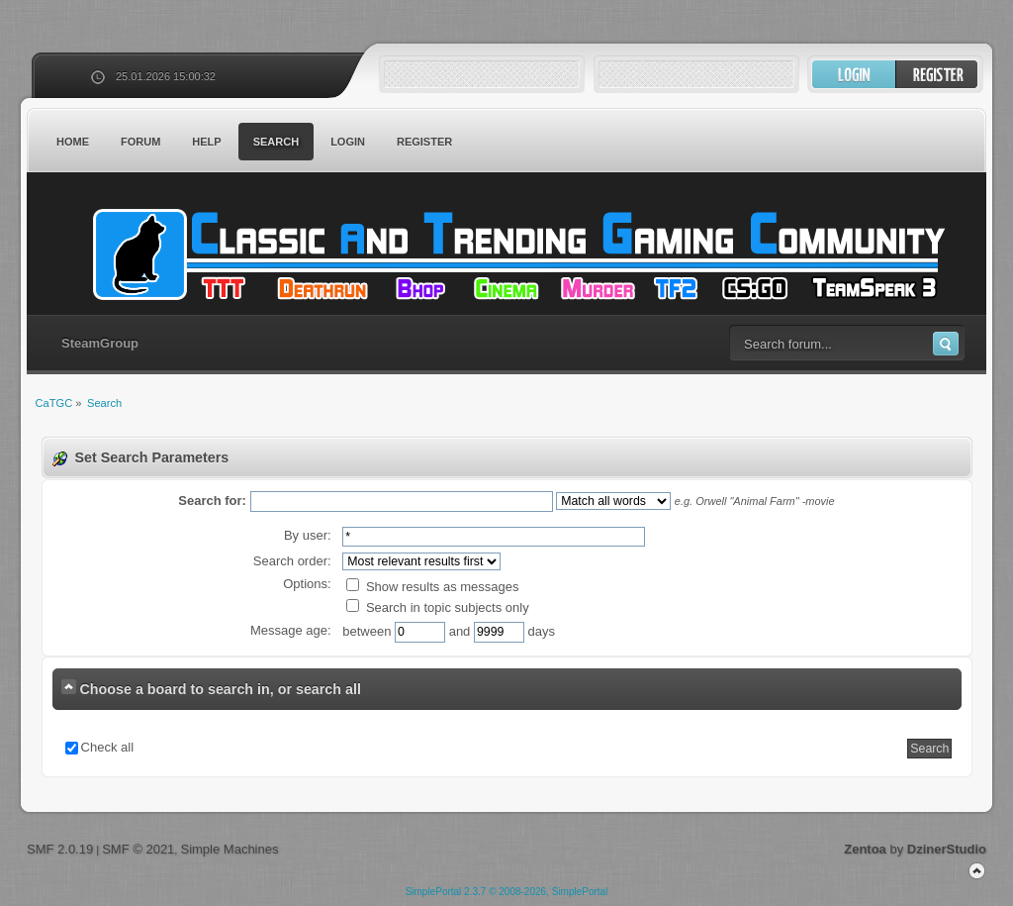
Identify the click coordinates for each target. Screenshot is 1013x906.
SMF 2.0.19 (60, 849)
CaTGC (516, 254)
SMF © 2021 (138, 849)
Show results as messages (432, 586)
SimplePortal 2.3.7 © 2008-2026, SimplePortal (507, 891)
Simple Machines (229, 849)
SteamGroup (99, 343)
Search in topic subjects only (437, 607)
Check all (107, 747)
